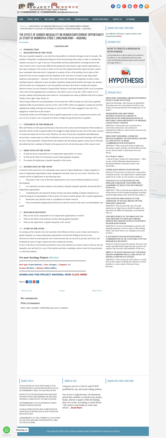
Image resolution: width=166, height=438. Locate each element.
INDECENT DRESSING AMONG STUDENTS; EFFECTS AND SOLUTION (126, 99)
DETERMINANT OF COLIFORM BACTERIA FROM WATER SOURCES (37, 404)
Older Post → (98, 291)
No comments (24, 42)
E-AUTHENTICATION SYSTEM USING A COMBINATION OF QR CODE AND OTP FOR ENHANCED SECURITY (126, 239)
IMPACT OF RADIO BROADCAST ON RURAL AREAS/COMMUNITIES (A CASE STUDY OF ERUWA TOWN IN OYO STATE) (126, 254)
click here (54, 257)
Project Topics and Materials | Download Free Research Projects (91, 431)
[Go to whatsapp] (6, 430)
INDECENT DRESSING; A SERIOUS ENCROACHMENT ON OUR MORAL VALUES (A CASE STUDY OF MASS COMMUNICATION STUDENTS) (126, 139)
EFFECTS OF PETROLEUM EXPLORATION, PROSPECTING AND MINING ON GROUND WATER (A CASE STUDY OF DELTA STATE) (38, 396)
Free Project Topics (114, 156)
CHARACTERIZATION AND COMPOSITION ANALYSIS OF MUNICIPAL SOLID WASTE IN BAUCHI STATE (38, 411)
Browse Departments (101, 19)
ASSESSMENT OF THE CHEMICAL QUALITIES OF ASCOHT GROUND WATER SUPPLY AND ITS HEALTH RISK (39, 420)
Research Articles (82, 19)
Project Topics (34, 18)
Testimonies (130, 19)
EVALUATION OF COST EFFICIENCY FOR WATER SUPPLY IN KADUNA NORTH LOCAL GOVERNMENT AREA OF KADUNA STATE (39, 388)
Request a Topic (65, 19)
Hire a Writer (49, 19)
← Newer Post (25, 291)
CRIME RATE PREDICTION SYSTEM (122, 170)
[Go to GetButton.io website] (6, 435)
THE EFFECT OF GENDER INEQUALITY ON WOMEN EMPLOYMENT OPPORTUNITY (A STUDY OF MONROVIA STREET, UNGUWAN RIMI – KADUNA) (61, 36)
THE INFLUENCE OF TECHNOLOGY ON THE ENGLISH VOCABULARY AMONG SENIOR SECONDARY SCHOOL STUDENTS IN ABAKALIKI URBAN (126, 219)
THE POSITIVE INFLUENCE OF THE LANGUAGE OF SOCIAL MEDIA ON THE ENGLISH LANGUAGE (124, 201)
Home (21, 19)
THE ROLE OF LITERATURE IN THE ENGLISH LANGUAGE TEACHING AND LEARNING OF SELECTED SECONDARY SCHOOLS (124, 184)
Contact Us (117, 19)
